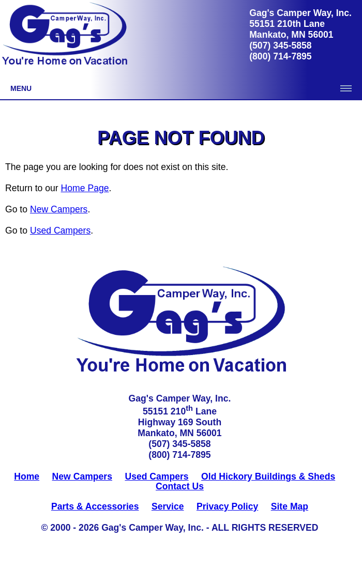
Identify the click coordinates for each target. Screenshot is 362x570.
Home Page (85, 188)
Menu (21, 88)
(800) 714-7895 (280, 56)
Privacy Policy (227, 506)
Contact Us (180, 486)
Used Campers (60, 230)
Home (26, 476)
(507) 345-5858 (280, 45)
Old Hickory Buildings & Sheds (268, 476)
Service (168, 506)
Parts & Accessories (95, 506)
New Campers (58, 209)
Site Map (289, 506)
